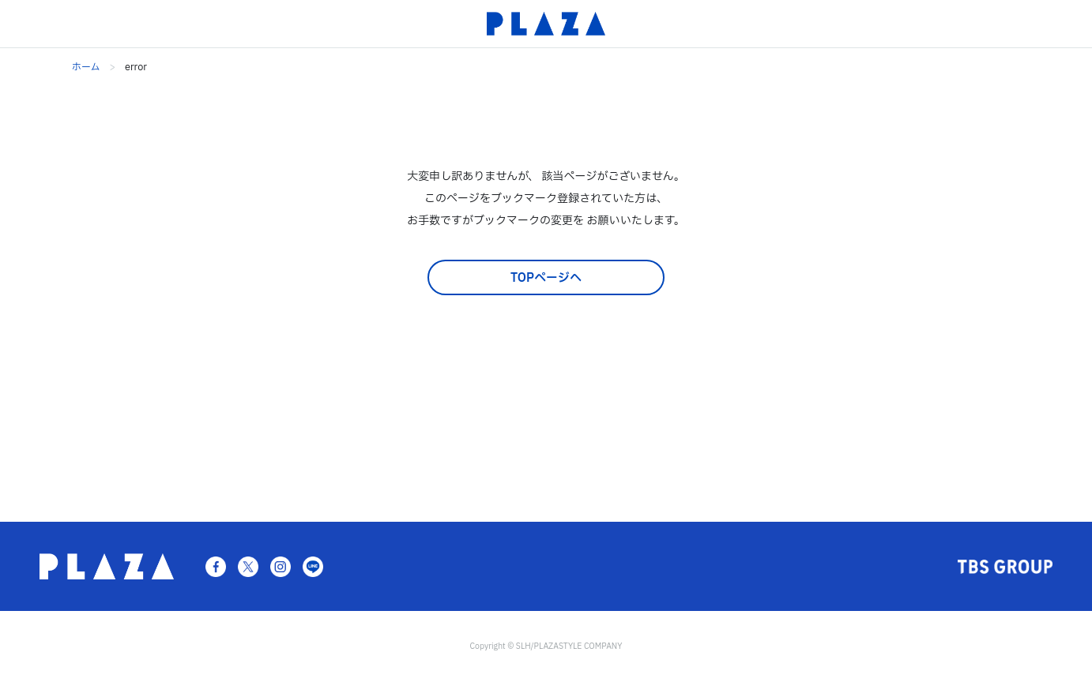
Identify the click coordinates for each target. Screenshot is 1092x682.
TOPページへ (546, 278)
